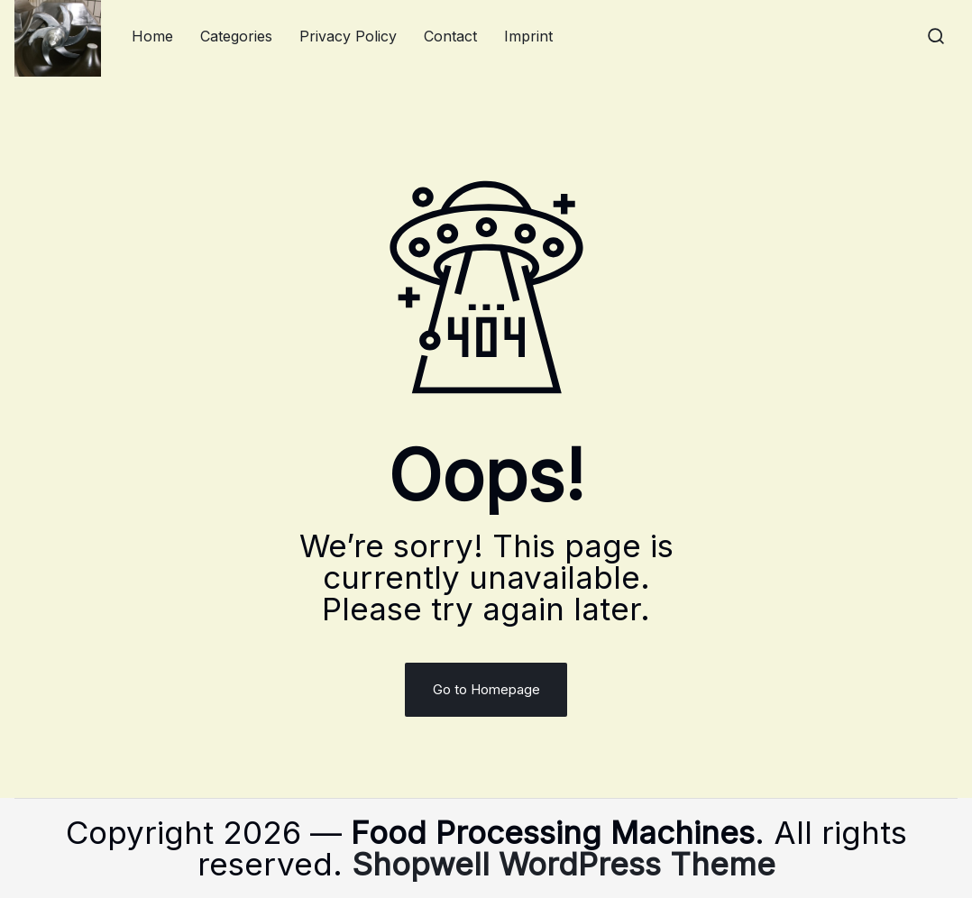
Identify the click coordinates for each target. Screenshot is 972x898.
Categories (236, 36)
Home (152, 36)
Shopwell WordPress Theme (563, 864)
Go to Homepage (486, 689)
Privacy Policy (348, 36)
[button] (936, 36)
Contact (450, 36)
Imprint (528, 36)
